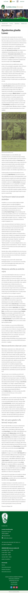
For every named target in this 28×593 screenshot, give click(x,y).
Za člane (6, 1)
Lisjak (13, 1)
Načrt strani (14, 584)
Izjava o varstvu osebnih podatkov (14, 576)
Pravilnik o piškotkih (14, 578)
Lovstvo (11, 23)
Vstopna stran (5, 23)
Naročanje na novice (6, 571)
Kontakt (22, 1)
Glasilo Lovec (24, 23)
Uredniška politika (14, 580)
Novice (3, 564)
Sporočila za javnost (6, 567)
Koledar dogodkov (6, 569)
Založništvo (17, 23)
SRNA (17, 1)
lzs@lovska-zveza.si (7, 538)
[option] (14, 14)
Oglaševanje (14, 582)
